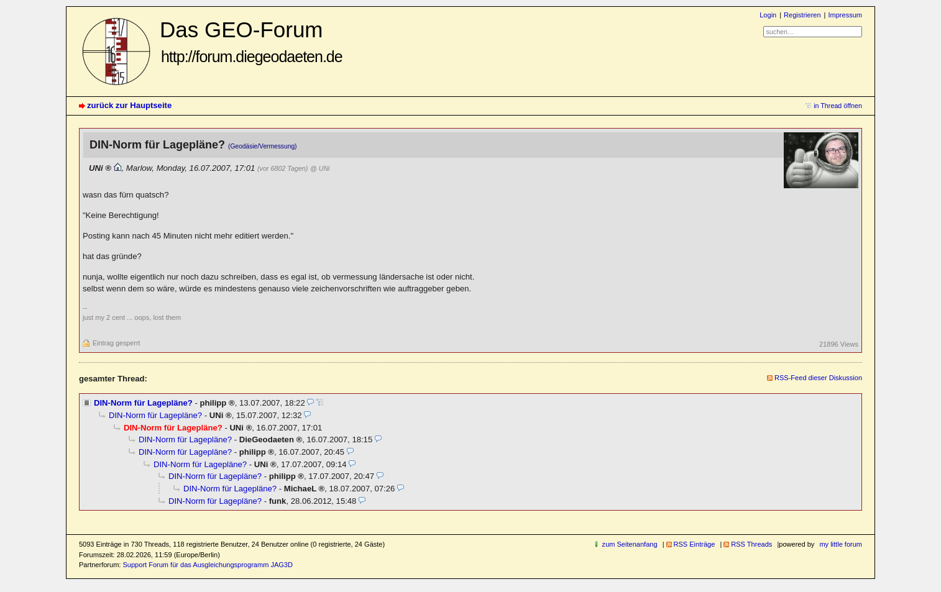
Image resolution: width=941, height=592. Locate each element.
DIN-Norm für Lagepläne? (143, 403)
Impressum (845, 15)
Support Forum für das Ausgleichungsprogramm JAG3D (207, 564)
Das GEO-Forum (251, 41)
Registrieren (802, 15)
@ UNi (319, 168)
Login (768, 15)
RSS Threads (751, 544)
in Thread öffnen (838, 105)
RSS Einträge (694, 544)
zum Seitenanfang (630, 544)
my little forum (840, 544)
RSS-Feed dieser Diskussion (818, 377)
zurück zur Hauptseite (129, 105)
